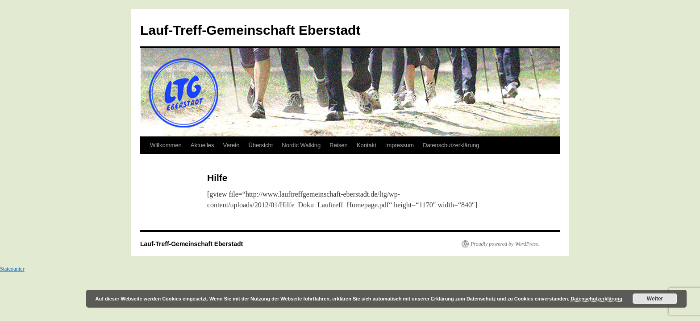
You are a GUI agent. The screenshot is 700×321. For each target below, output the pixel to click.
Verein (231, 145)
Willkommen (166, 145)
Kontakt (366, 145)
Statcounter (12, 269)
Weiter (655, 299)
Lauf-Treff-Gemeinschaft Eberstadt (250, 30)
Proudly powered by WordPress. (505, 244)
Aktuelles (202, 145)
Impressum (399, 145)
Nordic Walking (301, 145)
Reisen (338, 145)
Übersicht (260, 145)
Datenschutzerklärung (451, 145)
